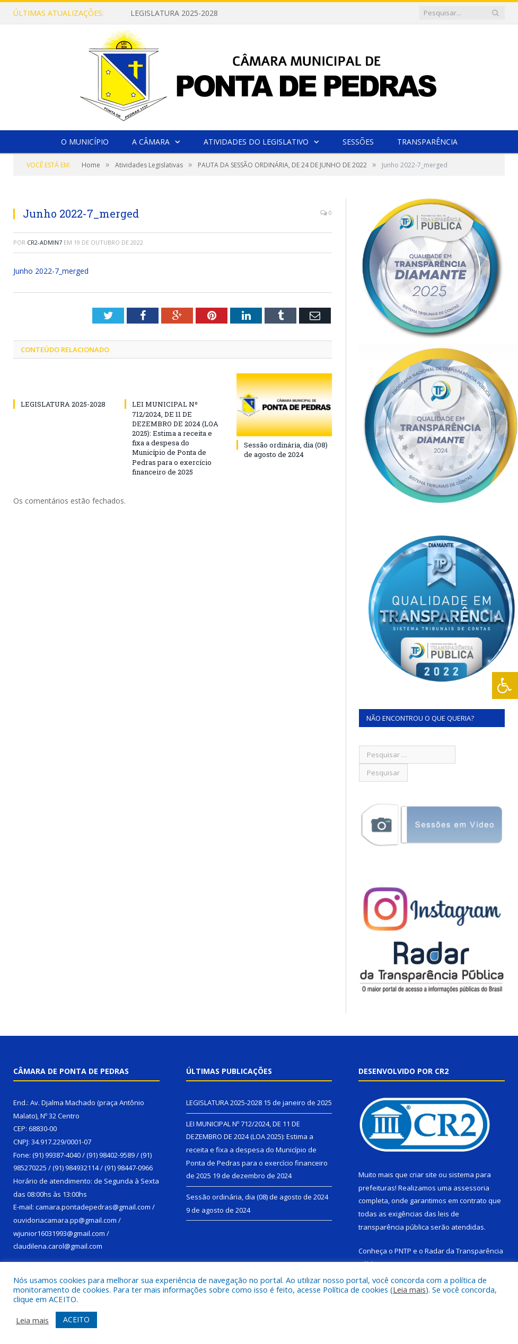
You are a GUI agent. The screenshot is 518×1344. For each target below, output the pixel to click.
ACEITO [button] (76, 1319)
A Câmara (151, 142)
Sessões (358, 142)
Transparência (427, 142)
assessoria (471, 1188)
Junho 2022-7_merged (51, 271)
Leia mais (409, 1289)
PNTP (402, 1251)
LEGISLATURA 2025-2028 (174, 13)
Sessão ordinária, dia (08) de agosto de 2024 (286, 449)
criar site (423, 1174)
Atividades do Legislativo (256, 142)
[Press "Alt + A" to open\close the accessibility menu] (505, 685)
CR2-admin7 (44, 242)
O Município (85, 142)
